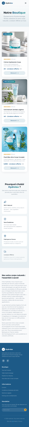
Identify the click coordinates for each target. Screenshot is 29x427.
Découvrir (15, 73)
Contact (4, 387)
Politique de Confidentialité (9, 395)
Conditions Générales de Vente (10, 390)
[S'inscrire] (25, 410)
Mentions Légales (6, 393)
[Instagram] (3, 360)
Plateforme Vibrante (7, 375)
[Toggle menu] (25, 3)
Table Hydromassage (7, 373)
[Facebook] (7, 360)
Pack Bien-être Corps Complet (10, 378)
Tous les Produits (6, 370)
